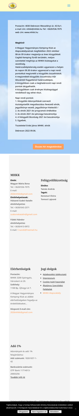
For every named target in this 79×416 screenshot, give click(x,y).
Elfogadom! (23, 412)
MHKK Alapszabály (52, 293)
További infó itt (17, 377)
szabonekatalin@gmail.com (23, 214)
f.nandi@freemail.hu (27, 230)
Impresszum (49, 278)
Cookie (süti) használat (54, 281)
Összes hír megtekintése (48, 146)
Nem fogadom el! (39, 412)
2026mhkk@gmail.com (21, 193)
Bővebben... (55, 412)
